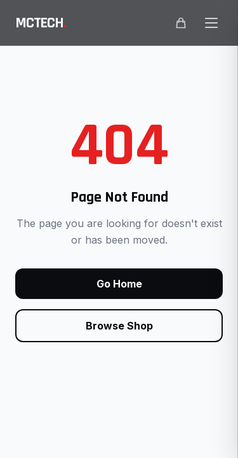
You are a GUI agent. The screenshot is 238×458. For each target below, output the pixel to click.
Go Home (119, 283)
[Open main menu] (211, 23)
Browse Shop (119, 325)
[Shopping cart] (180, 22)
